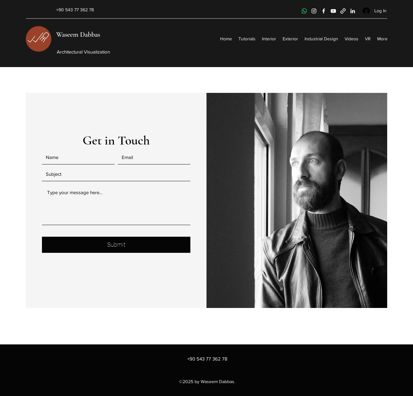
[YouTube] (333, 11)
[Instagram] (314, 11)
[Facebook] (323, 11)
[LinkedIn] (352, 11)
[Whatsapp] (304, 11)
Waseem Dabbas (78, 34)
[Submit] (116, 245)
